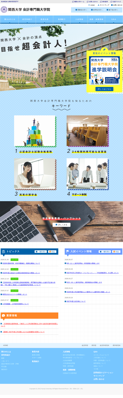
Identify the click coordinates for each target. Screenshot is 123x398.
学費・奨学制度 (68, 366)
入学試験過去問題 (69, 363)
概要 (2, 358)
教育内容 (35, 352)
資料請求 (105, 2)
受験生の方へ (82, 10)
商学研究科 (116, 345)
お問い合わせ (93, 2)
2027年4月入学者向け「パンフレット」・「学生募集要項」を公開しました (93, 273)
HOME (5, 345)
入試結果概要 (67, 360)
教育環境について (100, 363)
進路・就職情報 (69, 370)
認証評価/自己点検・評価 (10, 364)
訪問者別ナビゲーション (103, 373)
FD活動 (4, 366)
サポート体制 (36, 358)
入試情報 (66, 352)
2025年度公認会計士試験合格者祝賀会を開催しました (21, 273)
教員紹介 (35, 361)
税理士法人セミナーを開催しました (15, 294)
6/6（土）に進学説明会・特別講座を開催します (83, 263)
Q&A (96, 352)
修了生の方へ (113, 10)
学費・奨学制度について (102, 360)
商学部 (94, 345)
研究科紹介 (5, 355)
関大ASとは (6, 352)
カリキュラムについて (101, 355)
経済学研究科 (104, 345)
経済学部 (85, 345)
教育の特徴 (36, 355)
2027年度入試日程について (76, 301)
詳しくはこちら (104, 89)
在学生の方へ (97, 10)
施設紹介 (4, 369)
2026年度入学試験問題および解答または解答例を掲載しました (88, 292)
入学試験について (100, 358)
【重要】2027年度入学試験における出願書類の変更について (24, 332)
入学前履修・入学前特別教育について (16, 304)
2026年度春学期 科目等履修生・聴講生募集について (21, 263)
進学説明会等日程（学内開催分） (74, 355)
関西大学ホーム (79, 2)
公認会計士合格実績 (70, 373)
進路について (98, 366)
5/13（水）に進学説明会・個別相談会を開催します (84, 282)
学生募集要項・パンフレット (73, 358)
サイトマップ (99, 376)
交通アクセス (117, 2)
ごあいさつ (5, 361)
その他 (96, 369)
